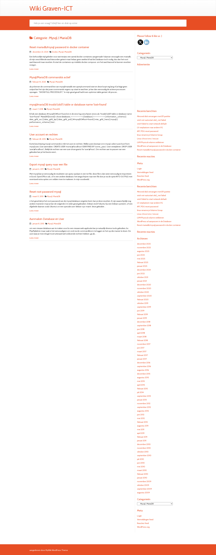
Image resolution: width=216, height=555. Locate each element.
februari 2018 (142, 340)
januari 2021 (142, 281)
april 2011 (140, 433)
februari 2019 (142, 314)
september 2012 (144, 407)
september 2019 (144, 307)
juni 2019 (140, 310)
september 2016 (144, 366)
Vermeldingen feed (145, 172)
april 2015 (141, 385)
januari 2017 (142, 359)
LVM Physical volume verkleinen (150, 142)
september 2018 (144, 325)
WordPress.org (143, 179)
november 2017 (143, 344)
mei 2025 (141, 258)
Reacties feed (143, 176)
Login (139, 168)
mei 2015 (141, 381)
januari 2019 (142, 318)
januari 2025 (142, 266)
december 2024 (144, 270)
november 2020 (144, 288)
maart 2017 (141, 351)
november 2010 (144, 448)
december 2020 (144, 284)
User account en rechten (43, 134)
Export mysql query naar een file (48, 164)
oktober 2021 (142, 277)
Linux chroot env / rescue (147, 138)
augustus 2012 (143, 411)
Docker (55, 52)
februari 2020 (142, 299)
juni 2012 (140, 414)
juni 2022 (141, 273)
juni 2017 (140, 348)
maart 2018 (141, 336)
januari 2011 (141, 440)
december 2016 (143, 362)
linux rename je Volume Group (150, 135)
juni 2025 (141, 255)
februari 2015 (142, 388)
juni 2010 (141, 463)
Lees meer (34, 69)
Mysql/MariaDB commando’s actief (49, 77)
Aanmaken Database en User (46, 219)
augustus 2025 (143, 251)
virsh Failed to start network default (152, 124)
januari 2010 (142, 477)
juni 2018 (140, 329)
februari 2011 (142, 437)
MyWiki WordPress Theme (56, 550)
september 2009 (144, 489)
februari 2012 (142, 422)
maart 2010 (142, 470)
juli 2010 (140, 459)
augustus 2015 (143, 377)
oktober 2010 (142, 451)
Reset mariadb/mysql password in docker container (59, 47)
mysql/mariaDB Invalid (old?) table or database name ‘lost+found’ (68, 104)
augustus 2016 (143, 370)
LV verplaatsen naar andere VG (150, 127)
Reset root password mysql (45, 191)
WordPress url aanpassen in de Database (154, 146)
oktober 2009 (143, 485)
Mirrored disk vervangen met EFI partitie (153, 116)
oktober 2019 (142, 303)
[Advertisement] (162, 86)
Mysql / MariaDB (65, 52)
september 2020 (144, 296)
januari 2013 (142, 400)
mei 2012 (141, 418)
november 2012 (143, 403)
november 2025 (144, 247)
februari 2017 (142, 355)
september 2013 (144, 396)
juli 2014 (140, 392)
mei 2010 (141, 466)
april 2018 (141, 333)
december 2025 (144, 244)
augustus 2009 (143, 492)
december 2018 (143, 322)
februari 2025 (142, 262)
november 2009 (144, 481)
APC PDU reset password (147, 131)
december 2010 (144, 444)
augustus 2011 (142, 426)
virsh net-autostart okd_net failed (151, 120)
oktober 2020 (143, 292)
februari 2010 (142, 474)
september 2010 (144, 455)
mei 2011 (140, 429)
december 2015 (143, 374)
